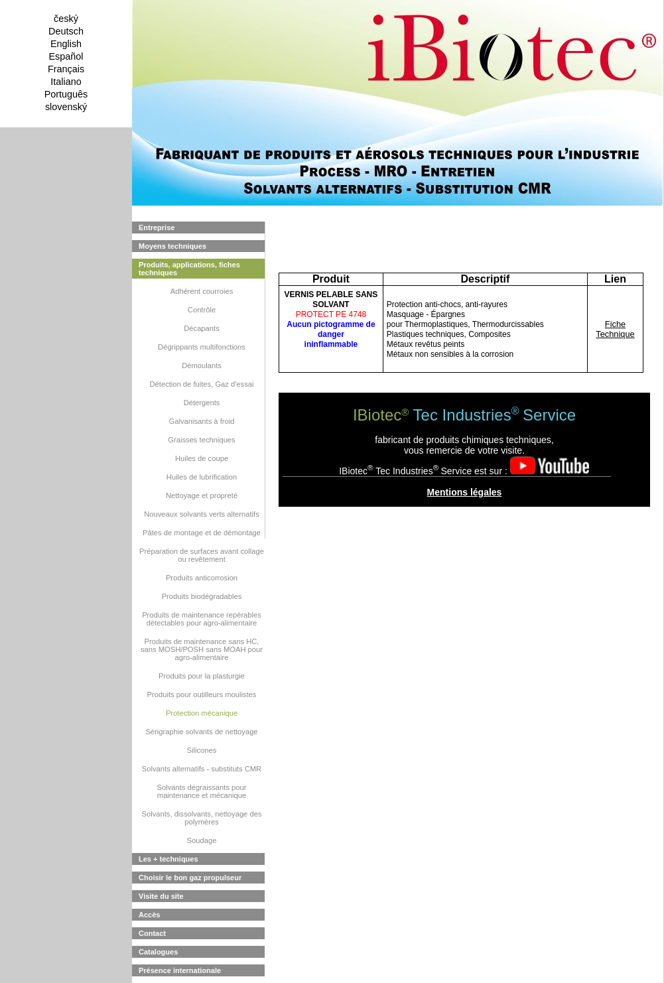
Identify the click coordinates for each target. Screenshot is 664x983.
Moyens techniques (172, 246)
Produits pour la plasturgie (202, 676)
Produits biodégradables (202, 596)
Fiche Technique (615, 329)
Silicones (202, 750)
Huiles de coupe (201, 458)
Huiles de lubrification (201, 477)
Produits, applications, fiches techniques (189, 269)
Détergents (202, 403)
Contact (152, 933)
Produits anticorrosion (201, 578)
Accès (149, 915)
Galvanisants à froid (202, 421)
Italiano (65, 81)
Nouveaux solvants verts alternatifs (201, 514)
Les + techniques (168, 859)
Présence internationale (180, 970)
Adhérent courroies (201, 291)
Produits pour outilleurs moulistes (202, 694)
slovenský (66, 106)
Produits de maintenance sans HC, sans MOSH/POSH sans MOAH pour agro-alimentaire (202, 649)
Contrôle (202, 310)
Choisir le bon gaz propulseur (190, 878)
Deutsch (66, 31)
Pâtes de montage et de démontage (202, 533)
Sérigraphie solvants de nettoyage (201, 732)
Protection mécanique (201, 713)
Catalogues (158, 952)
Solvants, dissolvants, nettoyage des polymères (202, 818)
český (66, 18)
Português (66, 94)
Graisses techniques (201, 440)
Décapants (202, 328)
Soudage (202, 840)
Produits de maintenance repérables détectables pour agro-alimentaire (201, 619)
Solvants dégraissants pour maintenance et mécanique (202, 791)
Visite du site (161, 896)
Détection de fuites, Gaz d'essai (202, 384)
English (66, 43)
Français (66, 69)
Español (65, 56)
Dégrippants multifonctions (201, 347)
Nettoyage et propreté (201, 495)
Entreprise (156, 227)
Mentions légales (464, 492)
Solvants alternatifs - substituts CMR (201, 769)
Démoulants (202, 365)
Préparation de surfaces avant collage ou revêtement (201, 555)
